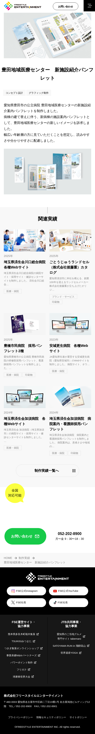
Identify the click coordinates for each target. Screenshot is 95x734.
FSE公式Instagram (24, 591)
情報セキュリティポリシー (51, 717)
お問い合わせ (25, 536)
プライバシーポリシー (20, 717)
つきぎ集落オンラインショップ (23, 648)
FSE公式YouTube (65, 591)
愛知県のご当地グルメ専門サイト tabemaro (71, 636)
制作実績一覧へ (55, 470)
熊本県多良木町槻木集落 (23, 634)
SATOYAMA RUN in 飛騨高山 (71, 645)
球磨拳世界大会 (23, 676)
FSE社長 (18, 602)
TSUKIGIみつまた (24, 641)
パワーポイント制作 (23, 662)
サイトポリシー (78, 717)
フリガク (24, 669)
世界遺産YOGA (71, 652)
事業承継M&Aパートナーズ (23, 655)
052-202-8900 (24, 706)
